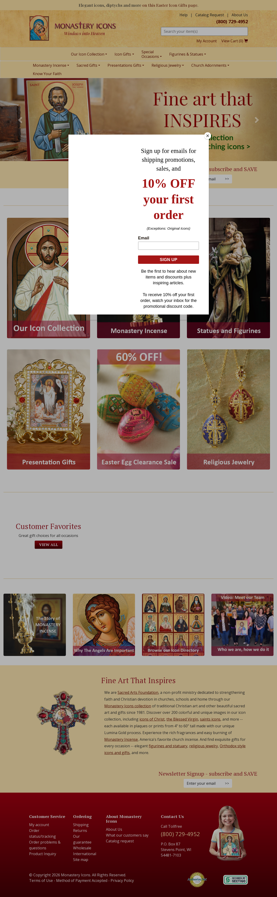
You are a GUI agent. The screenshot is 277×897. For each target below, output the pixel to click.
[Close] (207, 135)
